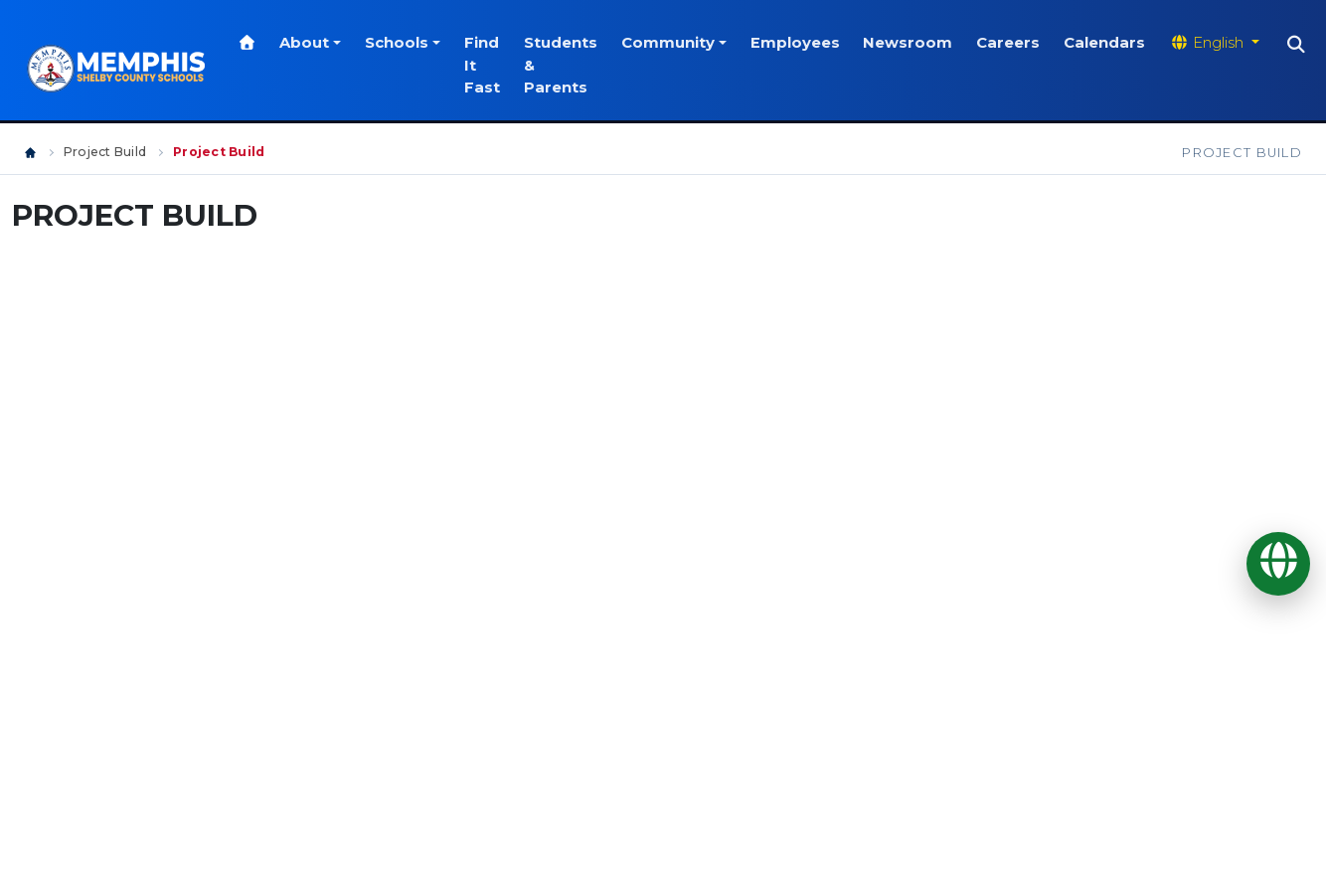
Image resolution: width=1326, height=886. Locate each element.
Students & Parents (566, 65)
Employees (801, 43)
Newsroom (914, 43)
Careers (1015, 43)
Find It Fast (488, 65)
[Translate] (1278, 564)
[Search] (1302, 45)
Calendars (1111, 43)
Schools (402, 43)
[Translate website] (1220, 43)
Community (674, 43)
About (311, 43)
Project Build (105, 151)
